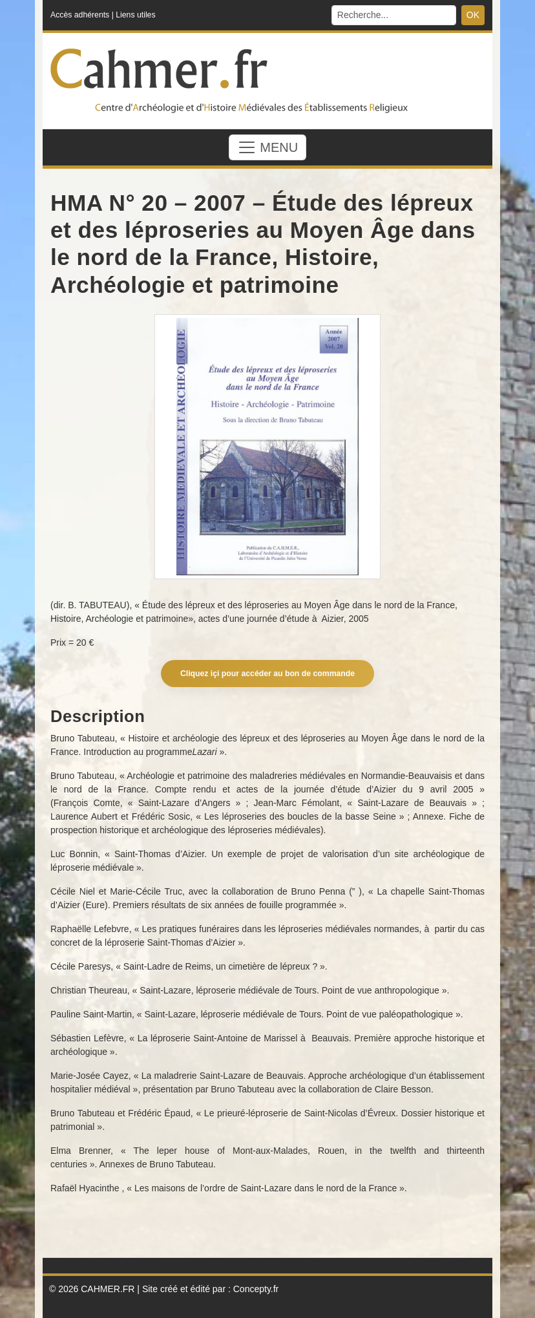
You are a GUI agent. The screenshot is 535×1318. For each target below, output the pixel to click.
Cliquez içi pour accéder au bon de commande (267, 673)
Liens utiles (135, 14)
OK (473, 15)
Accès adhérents (79, 14)
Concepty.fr (256, 1289)
